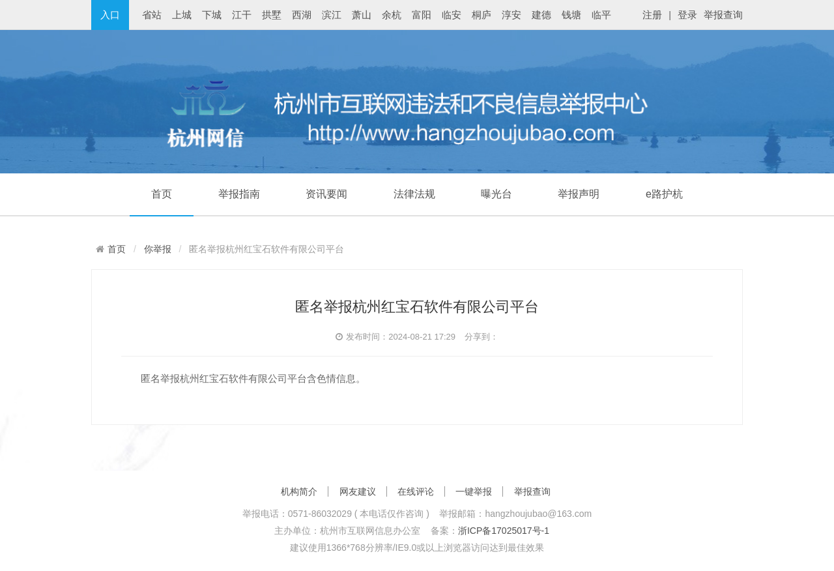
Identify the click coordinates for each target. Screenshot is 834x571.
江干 (242, 14)
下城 (212, 14)
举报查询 (723, 14)
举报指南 (239, 193)
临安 (451, 14)
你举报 (157, 249)
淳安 (511, 14)
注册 (652, 14)
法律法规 (414, 193)
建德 (541, 14)
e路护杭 (664, 193)
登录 (687, 14)
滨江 (331, 14)
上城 (182, 14)
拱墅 (271, 14)
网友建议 (357, 491)
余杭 (391, 14)
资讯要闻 (326, 193)
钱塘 (571, 14)
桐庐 (481, 14)
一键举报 (473, 491)
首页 (161, 193)
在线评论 (415, 491)
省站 (152, 14)
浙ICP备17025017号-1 (503, 530)
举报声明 (578, 193)
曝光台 (496, 193)
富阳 (421, 14)
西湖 (301, 14)
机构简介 (299, 491)
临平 (601, 14)
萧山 (361, 14)
